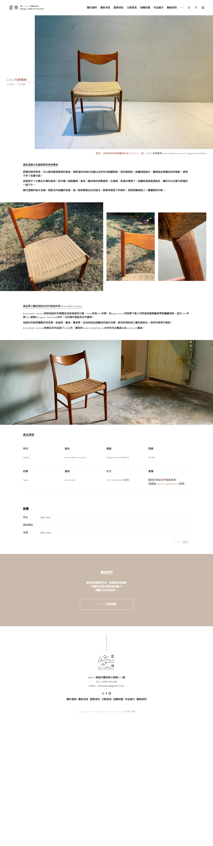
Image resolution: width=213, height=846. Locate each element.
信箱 (25, 532)
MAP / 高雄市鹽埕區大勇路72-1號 (106, 677)
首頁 (98, 153)
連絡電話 (28, 524)
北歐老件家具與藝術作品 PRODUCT (121, 153)
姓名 (25, 517)
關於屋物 (92, 7)
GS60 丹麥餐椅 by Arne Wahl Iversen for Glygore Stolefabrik (176, 153)
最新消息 (105, 7)
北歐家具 (132, 7)
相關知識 (145, 7)
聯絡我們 (172, 7)
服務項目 (118, 7)
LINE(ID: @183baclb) (167, 483)
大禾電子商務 (129, 711)
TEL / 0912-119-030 (106, 681)
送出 (185, 542)
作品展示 (158, 7)
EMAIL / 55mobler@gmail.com (106, 686)
